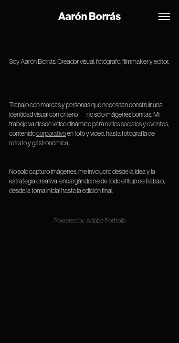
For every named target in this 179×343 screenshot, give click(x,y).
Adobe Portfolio (106, 220)
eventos (157, 124)
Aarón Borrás (89, 16)
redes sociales (123, 124)
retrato (18, 143)
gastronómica (50, 143)
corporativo (51, 133)
